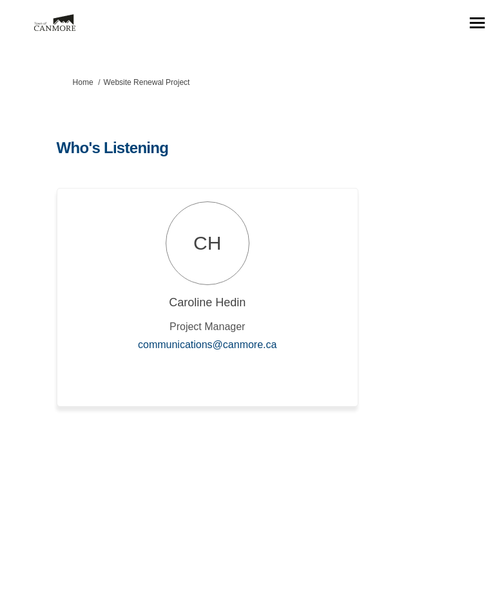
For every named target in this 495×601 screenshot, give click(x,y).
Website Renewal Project (147, 82)
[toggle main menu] (477, 23)
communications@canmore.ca (207, 344)
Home (83, 82)
